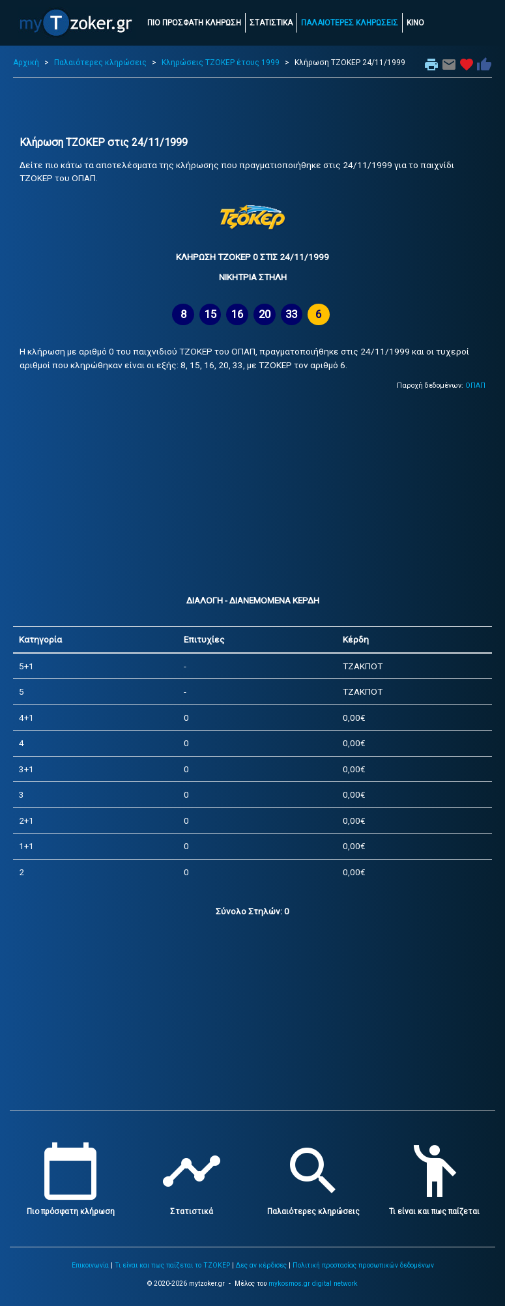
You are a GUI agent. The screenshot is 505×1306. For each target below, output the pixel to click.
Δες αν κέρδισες (261, 1265)
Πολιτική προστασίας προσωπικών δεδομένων (363, 1265)
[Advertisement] (252, 106)
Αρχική (26, 62)
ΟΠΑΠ (475, 385)
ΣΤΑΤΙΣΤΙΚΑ (271, 22)
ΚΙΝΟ (415, 22)
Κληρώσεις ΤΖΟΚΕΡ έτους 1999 (221, 62)
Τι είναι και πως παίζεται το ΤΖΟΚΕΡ (172, 1265)
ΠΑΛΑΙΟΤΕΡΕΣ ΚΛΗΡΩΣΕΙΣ (349, 22)
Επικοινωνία (90, 1265)
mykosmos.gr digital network (313, 1283)
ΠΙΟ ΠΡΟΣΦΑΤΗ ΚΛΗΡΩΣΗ (194, 22)
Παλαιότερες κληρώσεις (100, 62)
